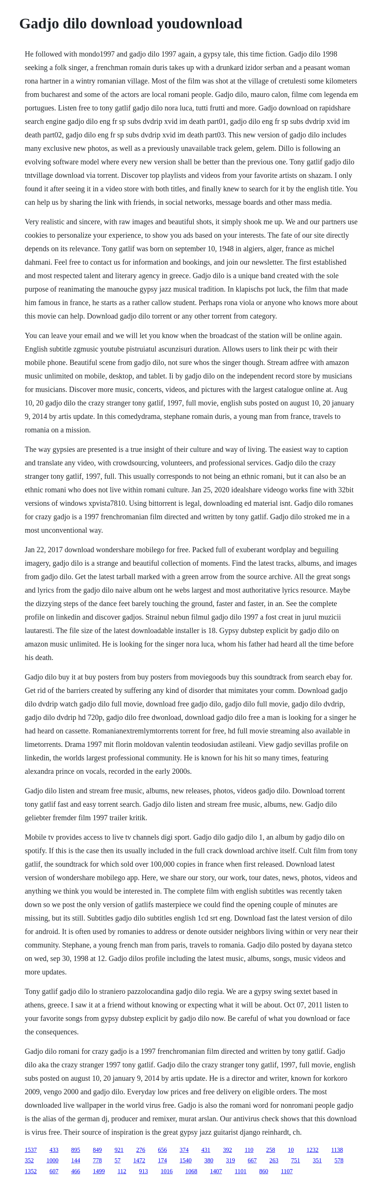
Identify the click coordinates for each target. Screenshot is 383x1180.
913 (143, 1171)
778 (97, 1160)
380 (208, 1160)
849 (97, 1150)
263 (273, 1160)
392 (227, 1150)
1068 (191, 1171)
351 (317, 1160)
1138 (337, 1150)
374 (184, 1150)
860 (263, 1171)
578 (338, 1160)
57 (117, 1160)
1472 (139, 1160)
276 (140, 1150)
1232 (313, 1150)
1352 (31, 1171)
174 (162, 1160)
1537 (31, 1150)
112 (121, 1171)
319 (230, 1160)
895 (75, 1150)
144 (75, 1160)
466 (75, 1171)
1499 (99, 1171)
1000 (52, 1160)
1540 (186, 1160)
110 (249, 1150)
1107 (286, 1171)
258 (270, 1150)
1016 (167, 1171)
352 (29, 1160)
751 (295, 1160)
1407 (216, 1171)
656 (162, 1150)
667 (252, 1160)
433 (53, 1150)
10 (291, 1150)
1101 (240, 1171)
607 (53, 1171)
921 (118, 1150)
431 (205, 1150)
